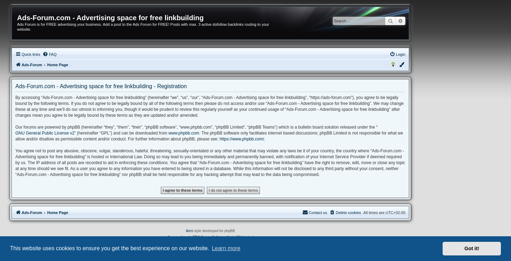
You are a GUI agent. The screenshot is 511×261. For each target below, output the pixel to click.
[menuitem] (50, 54)
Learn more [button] (226, 248)
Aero (189, 231)
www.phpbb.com (183, 133)
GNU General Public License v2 (44, 133)
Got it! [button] (472, 248)
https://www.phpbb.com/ (242, 139)
